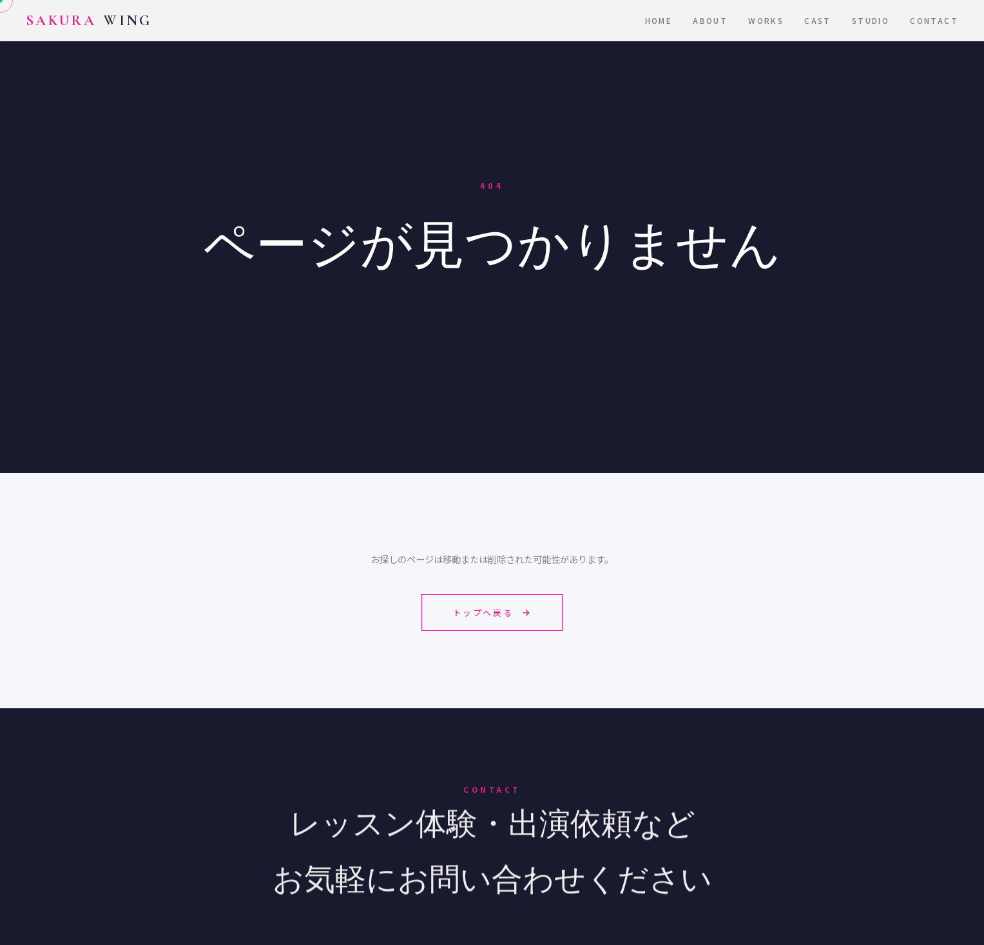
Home (659, 20)
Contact (934, 20)
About (710, 20)
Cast (817, 20)
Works (766, 20)
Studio (870, 20)
